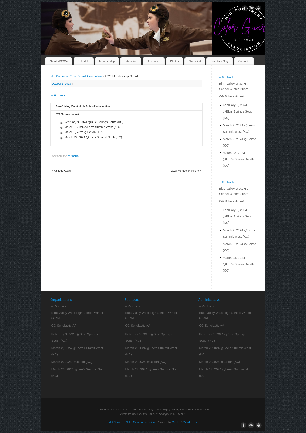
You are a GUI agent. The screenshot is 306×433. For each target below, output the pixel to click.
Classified (195, 61)
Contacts (243, 61)
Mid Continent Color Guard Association (76, 76)
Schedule (83, 61)
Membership (107, 61)
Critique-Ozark (61, 170)
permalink (73, 156)
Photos (174, 61)
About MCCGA (58, 61)
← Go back (57, 95)
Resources (153, 61)
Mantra (176, 422)
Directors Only (219, 61)
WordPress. (190, 422)
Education (131, 61)
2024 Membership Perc (186, 170)
